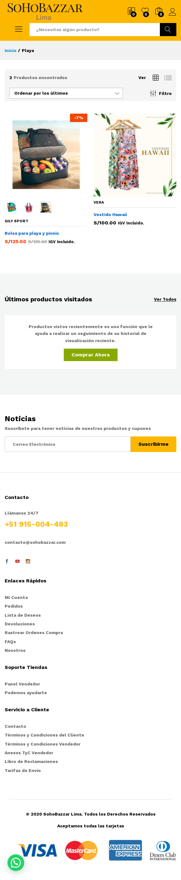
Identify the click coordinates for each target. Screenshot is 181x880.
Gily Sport (16, 221)
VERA (99, 202)
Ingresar (172, 12)
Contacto (15, 726)
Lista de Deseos (23, 615)
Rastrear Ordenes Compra (34, 632)
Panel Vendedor (22, 683)
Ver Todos (165, 299)
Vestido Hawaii (110, 214)
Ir (168, 29)
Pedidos (14, 606)
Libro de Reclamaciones (31, 761)
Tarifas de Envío (23, 770)
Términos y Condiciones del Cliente (44, 734)
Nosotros (15, 650)
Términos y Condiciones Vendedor (43, 743)
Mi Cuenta (16, 597)
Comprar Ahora (91, 355)
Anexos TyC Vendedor (29, 752)
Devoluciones (20, 623)
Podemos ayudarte (26, 692)
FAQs (10, 641)
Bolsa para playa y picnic (32, 233)
